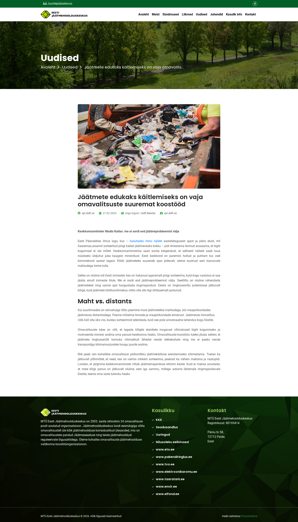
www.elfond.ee (167, 494)
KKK (159, 420)
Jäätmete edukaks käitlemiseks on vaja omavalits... (134, 67)
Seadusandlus (167, 427)
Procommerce (249, 516)
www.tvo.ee (165, 464)
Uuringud (163, 434)
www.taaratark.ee (170, 479)
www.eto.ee (165, 449)
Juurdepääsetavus (57, 3)
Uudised (201, 14)
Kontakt (250, 14)
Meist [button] (155, 14)
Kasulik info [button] (234, 14)
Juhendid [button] (216, 14)
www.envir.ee (166, 486)
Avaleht (143, 14)
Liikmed (187, 14)
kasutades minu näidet (146, 241)
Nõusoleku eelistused (172, 442)
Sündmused (170, 14)
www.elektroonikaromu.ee (176, 472)
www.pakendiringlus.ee (174, 457)
